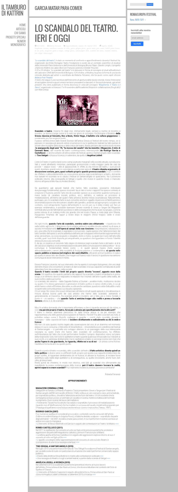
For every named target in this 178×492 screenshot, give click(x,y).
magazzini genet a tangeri (54, 50)
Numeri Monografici (18, 43)
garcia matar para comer (95, 48)
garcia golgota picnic (78, 48)
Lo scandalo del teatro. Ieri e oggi (76, 33)
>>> (117, 424)
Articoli (21, 29)
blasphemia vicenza (41, 48)
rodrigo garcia (69, 50)
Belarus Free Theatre (43, 77)
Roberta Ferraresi (55, 46)
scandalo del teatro (97, 50)
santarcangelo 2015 (82, 50)
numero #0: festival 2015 (88, 46)
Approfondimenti (71, 46)
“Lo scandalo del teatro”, (45, 60)
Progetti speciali (16, 37)
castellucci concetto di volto (59, 48)
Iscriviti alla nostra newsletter (140, 31)
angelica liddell (107, 46)
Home (22, 25)
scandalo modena (111, 50)
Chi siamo (20, 33)
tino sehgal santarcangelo (43, 53)
